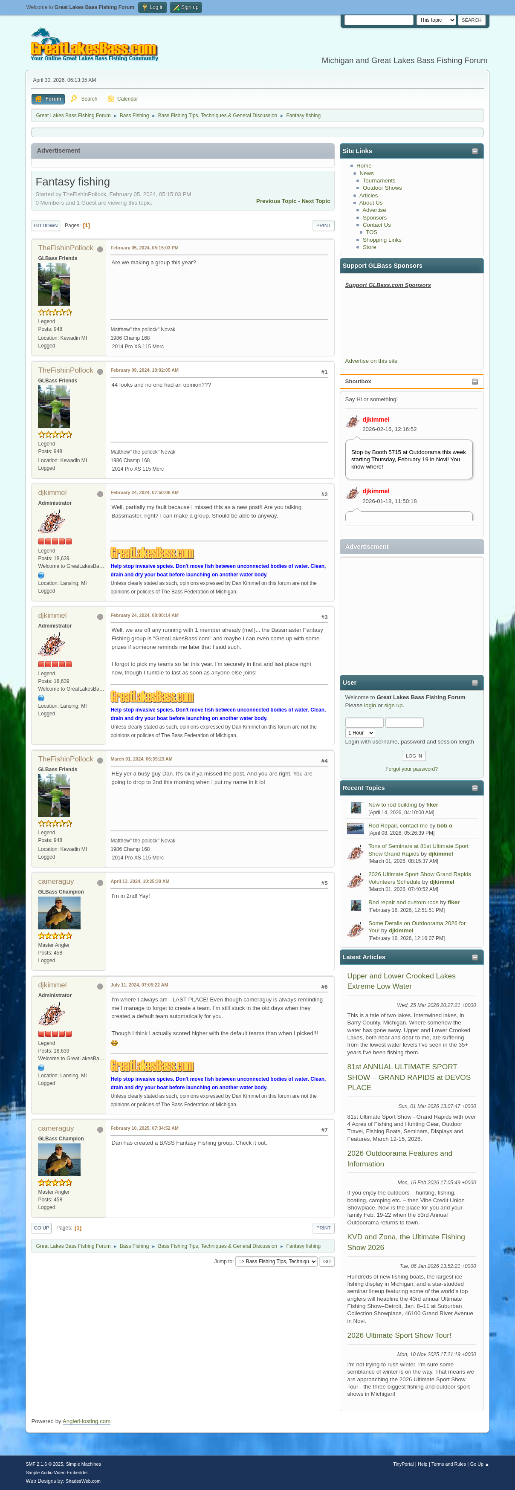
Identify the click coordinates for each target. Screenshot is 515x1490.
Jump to (223, 1261)
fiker (432, 804)
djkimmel (376, 419)
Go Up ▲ (479, 1464)
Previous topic (276, 201)
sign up (393, 705)
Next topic (315, 201)
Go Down (46, 225)
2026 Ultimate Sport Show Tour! (399, 1335)
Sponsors (375, 217)
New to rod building (392, 804)
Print (323, 225)
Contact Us (377, 225)
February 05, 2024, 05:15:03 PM (144, 247)
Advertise (374, 210)
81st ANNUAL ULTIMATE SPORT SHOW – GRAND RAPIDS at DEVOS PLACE (409, 1077)
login (370, 705)
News (366, 173)
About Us (371, 203)
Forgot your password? (411, 769)
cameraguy (56, 881)
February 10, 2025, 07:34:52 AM (144, 1128)
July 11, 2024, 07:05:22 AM (139, 984)
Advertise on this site (371, 361)
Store (369, 247)
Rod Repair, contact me (398, 825)
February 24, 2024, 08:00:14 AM (144, 615)
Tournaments (379, 180)
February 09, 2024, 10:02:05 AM (144, 370)
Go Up (41, 1227)
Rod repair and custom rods (403, 902)
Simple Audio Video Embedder (57, 1472)
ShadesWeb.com (83, 1481)
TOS (371, 232)
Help (422, 1464)
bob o (444, 825)
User (350, 682)
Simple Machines (83, 1464)
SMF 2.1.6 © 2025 (44, 1464)
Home (364, 165)
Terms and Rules (448, 1464)
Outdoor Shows (382, 188)
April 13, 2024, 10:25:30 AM (139, 881)
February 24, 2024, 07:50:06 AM (144, 492)
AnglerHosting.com (87, 1421)
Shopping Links (382, 240)
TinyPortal (403, 1464)
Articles (368, 195)
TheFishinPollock (65, 248)
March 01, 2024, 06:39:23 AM (141, 758)
